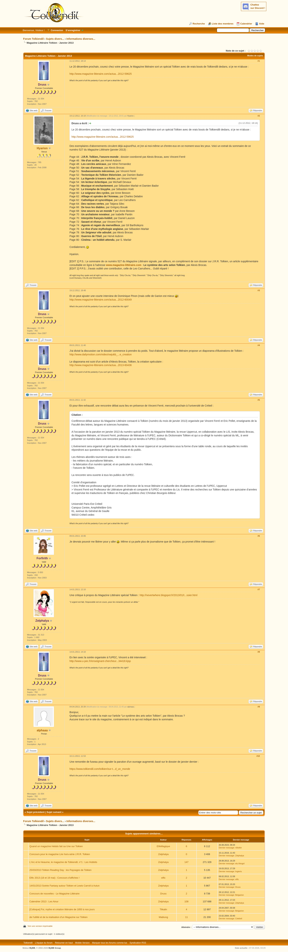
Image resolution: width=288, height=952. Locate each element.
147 (186, 862)
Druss (238, 887)
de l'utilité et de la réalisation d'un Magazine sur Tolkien (58, 917)
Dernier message (226, 848)
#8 (259, 652)
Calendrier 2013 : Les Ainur (43, 901)
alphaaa (42, 730)
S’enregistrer (73, 30)
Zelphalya (163, 854)
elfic (163, 877)
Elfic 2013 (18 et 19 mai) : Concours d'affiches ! (54, 877)
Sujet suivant (53, 812)
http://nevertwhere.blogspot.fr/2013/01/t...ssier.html (168, 595)
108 (186, 901)
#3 (259, 290)
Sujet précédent (36, 812)
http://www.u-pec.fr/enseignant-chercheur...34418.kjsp (100, 661)
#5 (259, 400)
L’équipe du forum (43, 943)
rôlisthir (238, 848)
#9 (259, 707)
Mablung (163, 917)
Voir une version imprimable (40, 926)
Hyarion (42, 148)
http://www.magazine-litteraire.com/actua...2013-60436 (100, 365)
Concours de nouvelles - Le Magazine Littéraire (54, 893)
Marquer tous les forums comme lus (109, 943)
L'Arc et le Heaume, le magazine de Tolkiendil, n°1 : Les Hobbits (63, 862)
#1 (259, 61)
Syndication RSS (137, 943)
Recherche (199, 23)
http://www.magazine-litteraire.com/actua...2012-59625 (100, 73)
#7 (259, 589)
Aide (261, 23)
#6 (259, 536)
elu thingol (239, 863)
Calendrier (246, 23)
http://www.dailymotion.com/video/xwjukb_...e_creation (100, 354)
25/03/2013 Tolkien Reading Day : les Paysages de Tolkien (60, 870)
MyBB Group (54, 948)
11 (186, 917)
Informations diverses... (80, 38)
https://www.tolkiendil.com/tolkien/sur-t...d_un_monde (99, 768)
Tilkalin (163, 909)
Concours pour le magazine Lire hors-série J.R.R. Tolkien (59, 854)
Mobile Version (82, 943)
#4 (259, 345)
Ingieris (238, 871)
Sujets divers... (55, 38)
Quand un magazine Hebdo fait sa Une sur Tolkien (56, 846)
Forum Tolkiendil (33, 38)
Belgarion (239, 895)
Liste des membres (222, 23)
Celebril (238, 918)
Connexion (57, 30)
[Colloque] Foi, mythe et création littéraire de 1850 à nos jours (62, 909)
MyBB (32, 948)
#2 (259, 116)
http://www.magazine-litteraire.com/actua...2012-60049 (100, 299)
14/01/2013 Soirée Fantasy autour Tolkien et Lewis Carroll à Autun (64, 885)
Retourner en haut (64, 943)
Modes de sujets (255, 55)
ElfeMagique (163, 846)
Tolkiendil (28, 943)
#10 (258, 756)
